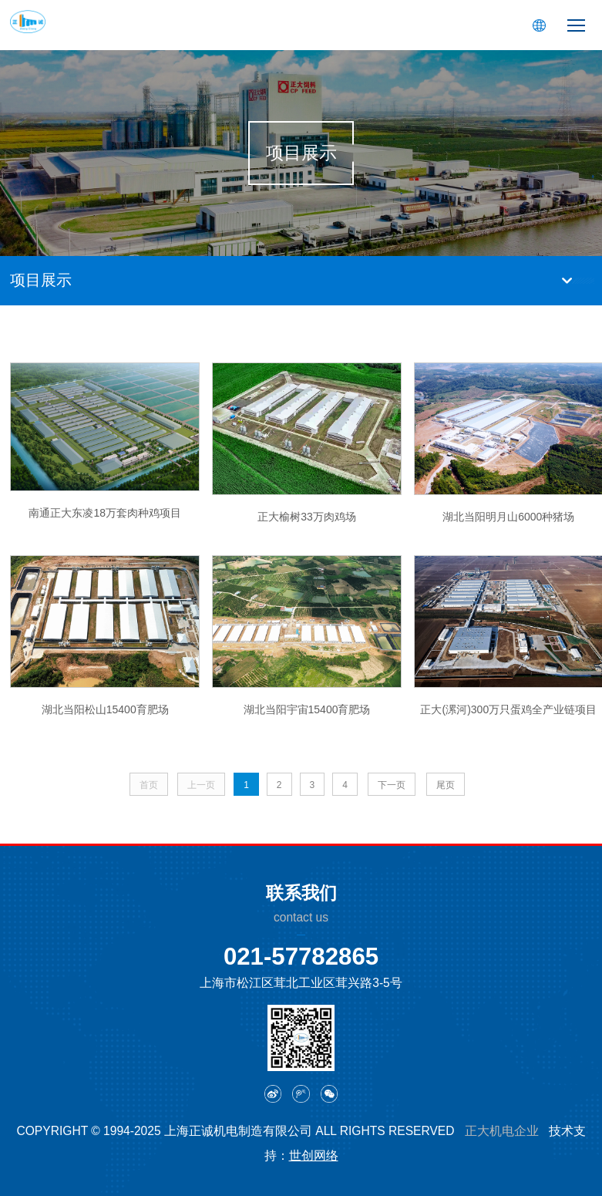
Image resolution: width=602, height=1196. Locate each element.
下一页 (391, 785)
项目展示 (41, 279)
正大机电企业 (502, 1130)
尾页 (445, 785)
